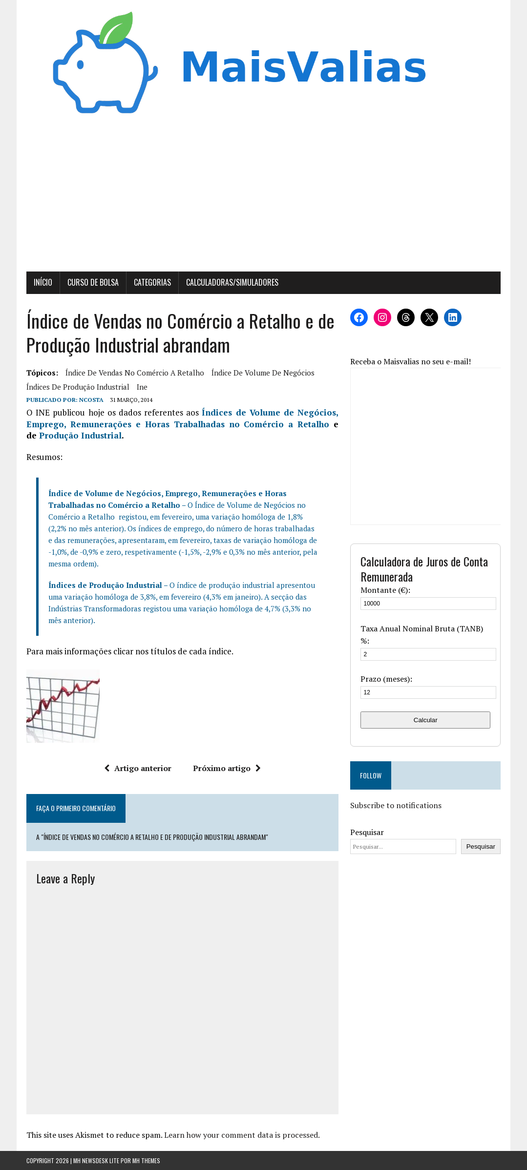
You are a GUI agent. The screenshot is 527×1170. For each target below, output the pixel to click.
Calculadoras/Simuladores (232, 282)
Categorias (152, 282)
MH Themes (146, 1160)
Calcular (426, 720)
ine (142, 387)
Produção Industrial (80, 435)
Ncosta (91, 399)
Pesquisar (367, 832)
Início (43, 282)
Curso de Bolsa (93, 282)
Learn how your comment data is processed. (242, 1134)
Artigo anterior (137, 768)
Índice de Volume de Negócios (263, 372)
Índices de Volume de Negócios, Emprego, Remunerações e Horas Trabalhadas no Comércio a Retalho (182, 418)
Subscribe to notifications (396, 805)
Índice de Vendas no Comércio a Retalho (134, 372)
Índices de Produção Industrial (77, 387)
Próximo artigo (227, 768)
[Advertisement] (263, 198)
